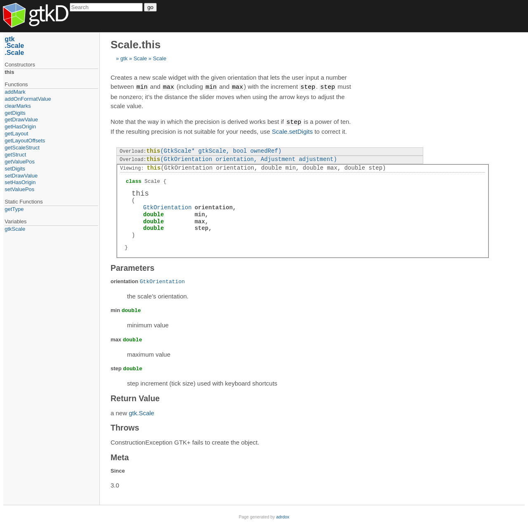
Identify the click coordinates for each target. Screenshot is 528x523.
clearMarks (18, 106)
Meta (120, 456)
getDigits (15, 113)
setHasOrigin (20, 182)
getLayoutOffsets (25, 140)
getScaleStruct (22, 147)
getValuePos (20, 162)
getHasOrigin (20, 126)
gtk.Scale (141, 412)
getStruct (15, 154)
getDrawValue (21, 119)
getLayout (16, 133)
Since (118, 470)
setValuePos (19, 189)
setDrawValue (21, 176)
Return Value (135, 397)
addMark (15, 92)
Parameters (132, 267)
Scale (140, 58)
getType (14, 209)
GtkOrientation (167, 207)
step (202, 227)
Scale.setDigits (292, 130)
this (9, 72)
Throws (125, 426)
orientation (214, 207)
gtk (123, 58)
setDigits (15, 169)
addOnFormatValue (28, 99)
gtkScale (15, 229)
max (200, 221)
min (200, 214)
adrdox (282, 516)
